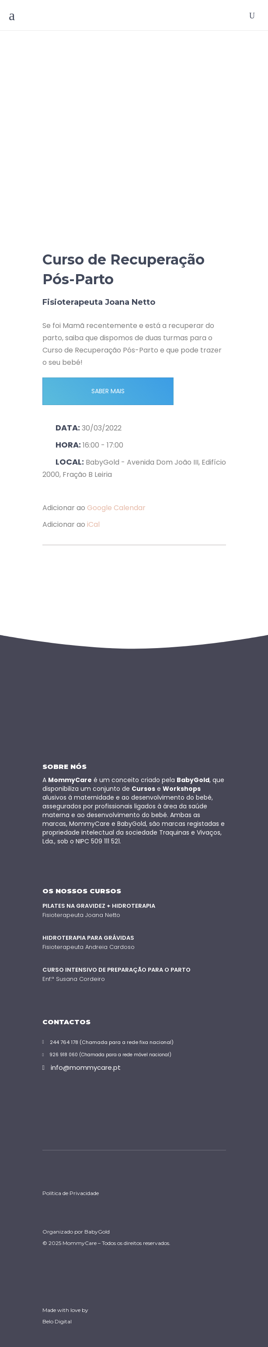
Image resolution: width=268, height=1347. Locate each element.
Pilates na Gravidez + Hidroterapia (98, 906)
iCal (93, 524)
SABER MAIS (108, 391)
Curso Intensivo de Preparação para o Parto (116, 970)
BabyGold (97, 1231)
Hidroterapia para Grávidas (88, 938)
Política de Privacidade (70, 1193)
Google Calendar (116, 508)
